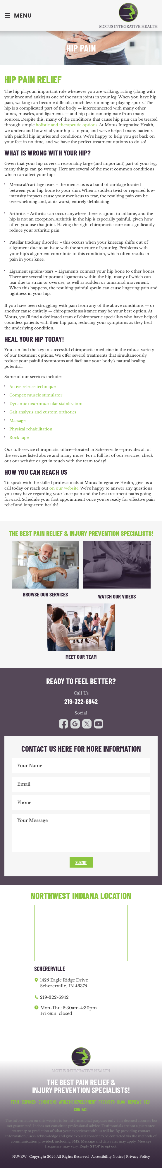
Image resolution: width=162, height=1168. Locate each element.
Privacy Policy (138, 1157)
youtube (87, 723)
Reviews (134, 1102)
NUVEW (19, 1157)
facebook (63, 723)
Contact (81, 1109)
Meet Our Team (81, 656)
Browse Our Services (45, 594)
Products (107, 1102)
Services (29, 1102)
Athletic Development (77, 1102)
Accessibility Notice (107, 1157)
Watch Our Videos (117, 596)
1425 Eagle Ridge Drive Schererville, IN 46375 (64, 983)
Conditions (47, 1102)
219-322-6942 (81, 701)
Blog (121, 1102)
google (75, 723)
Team (15, 1102)
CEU (147, 1102)
